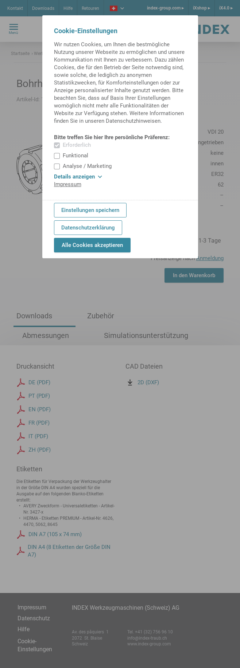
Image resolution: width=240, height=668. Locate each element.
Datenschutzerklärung (88, 227)
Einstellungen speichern (90, 210)
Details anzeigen (78, 176)
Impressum (67, 184)
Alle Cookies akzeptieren (92, 245)
